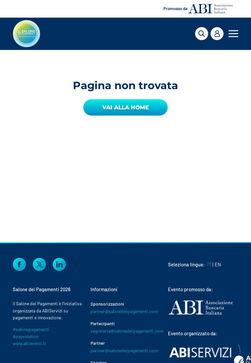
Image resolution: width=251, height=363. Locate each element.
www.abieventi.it (29, 343)
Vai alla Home (125, 107)
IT (209, 264)
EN (218, 264)
